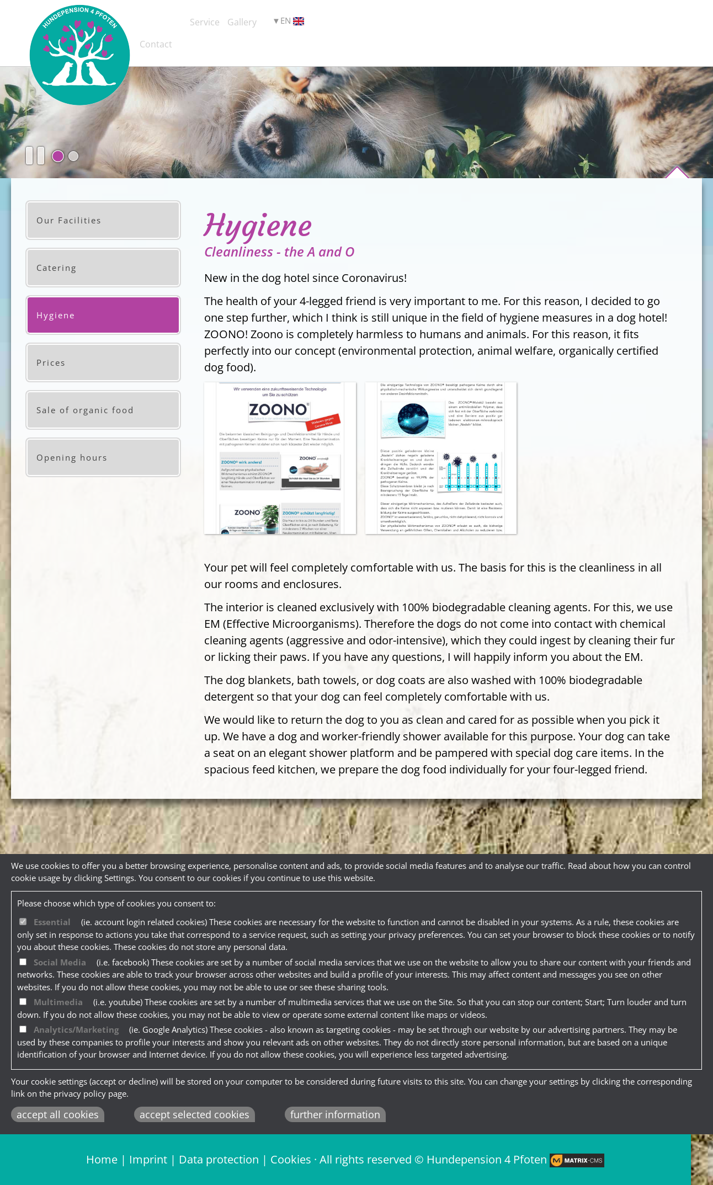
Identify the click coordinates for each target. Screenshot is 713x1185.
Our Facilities (69, 220)
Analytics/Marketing (76, 1029)
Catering (56, 267)
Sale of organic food (85, 409)
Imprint (148, 1159)
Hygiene (55, 315)
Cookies (290, 1159)
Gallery (385, 23)
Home (102, 1159)
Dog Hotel (191, 23)
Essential (52, 921)
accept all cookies (58, 1114)
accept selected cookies (194, 1114)
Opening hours (72, 457)
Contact (478, 23)
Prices (51, 362)
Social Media (60, 962)
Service (293, 23)
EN (549, 25)
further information (335, 1114)
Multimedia (58, 1001)
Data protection (219, 1159)
